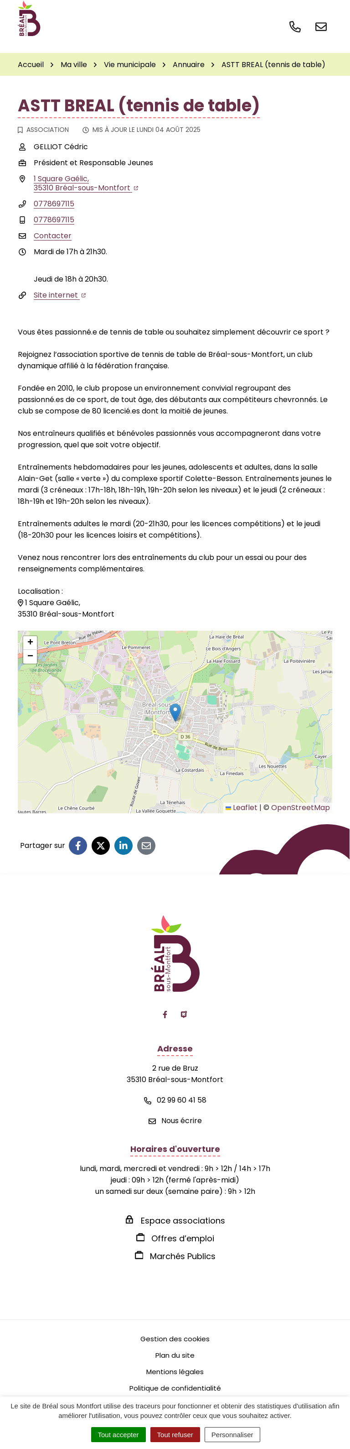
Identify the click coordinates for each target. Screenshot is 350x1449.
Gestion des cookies (175, 1339)
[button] (175, 712)
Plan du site (175, 1355)
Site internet (60, 295)
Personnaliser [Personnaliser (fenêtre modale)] (232, 1435)
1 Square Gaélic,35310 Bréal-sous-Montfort (86, 183)
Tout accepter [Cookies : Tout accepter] (118, 1435)
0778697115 (54, 204)
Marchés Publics (183, 1256)
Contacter (53, 235)
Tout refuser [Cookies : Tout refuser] (175, 1435)
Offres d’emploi (182, 1238)
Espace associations (183, 1220)
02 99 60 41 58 (175, 1100)
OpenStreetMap (300, 807)
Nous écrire (175, 1120)
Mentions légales (175, 1371)
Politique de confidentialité (175, 1388)
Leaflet (241, 807)
